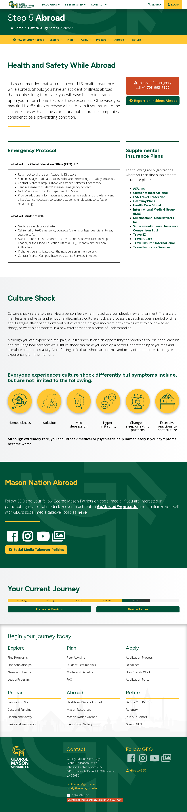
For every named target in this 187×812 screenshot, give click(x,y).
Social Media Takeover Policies (36, 549)
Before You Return (139, 702)
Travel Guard (142, 239)
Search (154, 4)
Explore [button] (56, 39)
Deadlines (132, 665)
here (82, 512)
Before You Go (18, 702)
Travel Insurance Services (151, 247)
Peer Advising (76, 658)
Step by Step (75, 4)
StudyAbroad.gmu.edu (82, 788)
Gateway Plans (144, 201)
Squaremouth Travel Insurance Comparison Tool (155, 228)
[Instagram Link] (143, 760)
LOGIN (173, 4)
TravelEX (139, 235)
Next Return (138, 609)
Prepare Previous (49, 609)
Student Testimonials (81, 665)
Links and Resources (22, 724)
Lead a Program (19, 679)
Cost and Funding (20, 710)
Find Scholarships (20, 665)
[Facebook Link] (131, 760)
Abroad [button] (121, 39)
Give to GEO (134, 724)
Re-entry (132, 710)
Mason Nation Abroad (82, 717)
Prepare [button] (102, 39)
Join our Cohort (136, 717)
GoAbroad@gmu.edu (117, 506)
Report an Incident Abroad (153, 100)
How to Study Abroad (43, 28)
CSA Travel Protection (149, 197)
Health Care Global (147, 205)
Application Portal (138, 679)
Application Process (139, 658)
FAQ (69, 679)
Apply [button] (86, 39)
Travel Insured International (154, 243)
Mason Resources (79, 710)
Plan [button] (71, 39)
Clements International (150, 193)
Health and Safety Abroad (84, 702)
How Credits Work (138, 672)
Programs (51, 4)
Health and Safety (20, 717)
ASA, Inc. (139, 189)
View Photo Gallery (79, 724)
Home (16, 28)
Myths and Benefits (80, 672)
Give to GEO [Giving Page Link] (136, 770)
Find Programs (18, 658)
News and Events (19, 672)
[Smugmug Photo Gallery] (166, 760)
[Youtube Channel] (154, 760)
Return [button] (138, 39)
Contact (98, 4)
